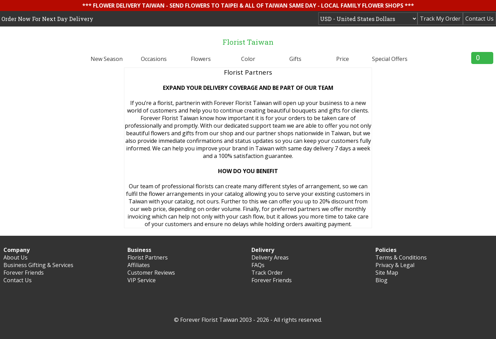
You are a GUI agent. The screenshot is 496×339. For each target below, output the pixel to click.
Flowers (201, 59)
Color (248, 59)
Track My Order (440, 18)
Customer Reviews (151, 272)
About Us (15, 257)
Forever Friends (23, 272)
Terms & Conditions (401, 257)
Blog (381, 280)
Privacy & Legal (394, 265)
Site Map (386, 272)
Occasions (154, 59)
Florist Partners (147, 257)
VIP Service (141, 280)
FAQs (258, 265)
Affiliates (138, 265)
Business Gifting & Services (38, 265)
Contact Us (479, 18)
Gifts (295, 59)
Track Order (267, 272)
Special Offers (389, 59)
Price (342, 59)
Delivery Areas (270, 257)
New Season (107, 59)
